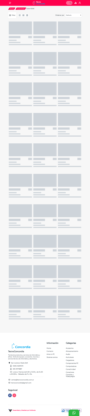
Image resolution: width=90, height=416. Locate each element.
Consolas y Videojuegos (70, 375)
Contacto (50, 351)
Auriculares (70, 357)
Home (12, 9)
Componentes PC (72, 363)
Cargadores (70, 360)
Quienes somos (52, 357)
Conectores (21, 9)
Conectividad (70, 369)
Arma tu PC (51, 354)
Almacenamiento (72, 351)
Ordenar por (59, 15)
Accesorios (69, 348)
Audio (68, 354)
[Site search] (67, 3)
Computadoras (71, 366)
